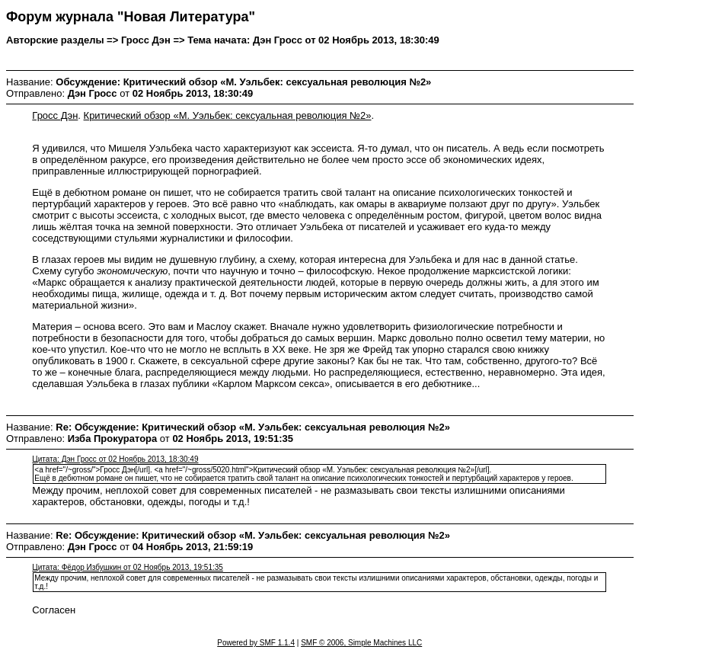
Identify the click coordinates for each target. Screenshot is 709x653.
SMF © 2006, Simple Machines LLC (361, 643)
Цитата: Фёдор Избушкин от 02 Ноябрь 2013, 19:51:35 (127, 567)
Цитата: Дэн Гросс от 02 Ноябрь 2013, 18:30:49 (115, 459)
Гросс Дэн (55, 115)
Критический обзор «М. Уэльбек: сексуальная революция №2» (228, 115)
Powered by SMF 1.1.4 (256, 643)
